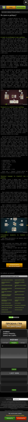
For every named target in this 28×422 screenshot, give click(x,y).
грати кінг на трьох (18, 309)
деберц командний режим (6, 285)
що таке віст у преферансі (20, 305)
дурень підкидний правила (6, 305)
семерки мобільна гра (19, 307)
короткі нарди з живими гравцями (19, 283)
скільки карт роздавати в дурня (6, 292)
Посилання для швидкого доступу (10, 276)
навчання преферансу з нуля (20, 292)
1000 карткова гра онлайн (20, 288)
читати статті (4, 297)
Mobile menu (26, 2)
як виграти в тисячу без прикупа (19, 300)
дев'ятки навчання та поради (5, 283)
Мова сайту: (9, 399)
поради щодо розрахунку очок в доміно (6, 289)
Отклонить (21, 418)
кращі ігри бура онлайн (19, 279)
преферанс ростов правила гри (20, 286)
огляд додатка (18, 303)
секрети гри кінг (4, 309)
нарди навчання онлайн (20, 297)
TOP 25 (14, 390)
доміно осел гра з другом (6, 307)
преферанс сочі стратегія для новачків (6, 300)
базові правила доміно (6, 303)
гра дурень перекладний (6, 311)
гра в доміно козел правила (7, 279)
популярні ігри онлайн (19, 294)
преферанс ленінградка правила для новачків (6, 295)
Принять (10, 418)
